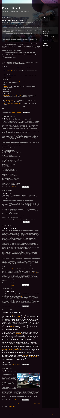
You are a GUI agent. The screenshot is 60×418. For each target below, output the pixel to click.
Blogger (52, 414)
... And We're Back (8, 291)
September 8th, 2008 (9, 228)
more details (12, 268)
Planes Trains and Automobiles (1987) (12, 81)
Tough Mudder (13, 315)
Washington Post (33, 272)
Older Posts (36, 403)
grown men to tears (21, 316)
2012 (45, 33)
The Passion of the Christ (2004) (10, 106)
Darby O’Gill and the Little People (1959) (12, 95)
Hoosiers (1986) (7, 109)
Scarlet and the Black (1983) (10, 100)
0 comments (17, 186)
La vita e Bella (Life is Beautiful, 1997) (12, 103)
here (22, 296)
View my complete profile (48, 47)
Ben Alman (18, 333)
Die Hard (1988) (7, 86)
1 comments (17, 364)
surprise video (34, 356)
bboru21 (46, 45)
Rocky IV (12, 326)
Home (17, 403)
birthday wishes (25, 355)
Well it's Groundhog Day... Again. (13, 20)
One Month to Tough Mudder (11, 312)
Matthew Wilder (17, 349)
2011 (45, 40)
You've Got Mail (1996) (9, 75)
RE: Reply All (6, 193)
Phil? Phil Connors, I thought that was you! (16, 119)
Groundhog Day (13, 23)
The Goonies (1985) (8, 70)
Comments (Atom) (11, 406)
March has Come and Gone (11, 371)
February (47, 35)
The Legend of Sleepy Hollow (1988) (11, 67)
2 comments (18, 112)
